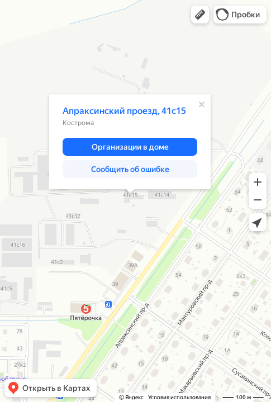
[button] (200, 14)
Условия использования (179, 397)
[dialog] (130, 141)
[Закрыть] (201, 104)
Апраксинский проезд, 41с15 (124, 111)
